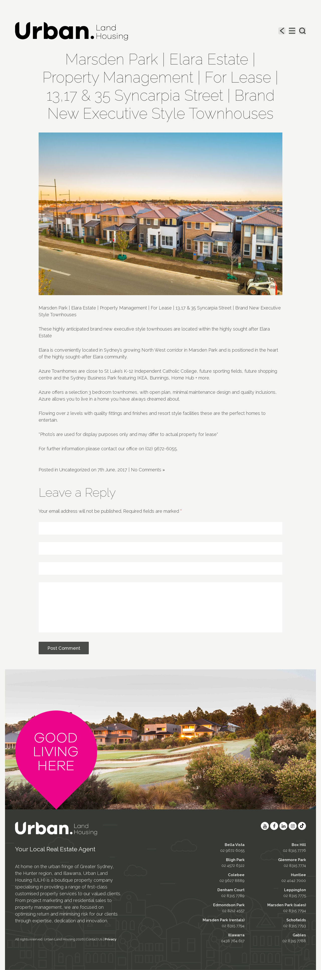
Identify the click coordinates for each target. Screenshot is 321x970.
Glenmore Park (292, 860)
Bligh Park (235, 860)
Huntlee (298, 875)
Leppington (295, 890)
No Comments (148, 469)
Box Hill (299, 845)
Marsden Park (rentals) (224, 920)
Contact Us (94, 939)
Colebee (236, 875)
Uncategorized (74, 469)
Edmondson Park (229, 905)
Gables (299, 935)
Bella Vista (235, 845)
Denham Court (231, 890)
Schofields (296, 920)
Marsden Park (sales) (286, 905)
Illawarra (236, 935)
